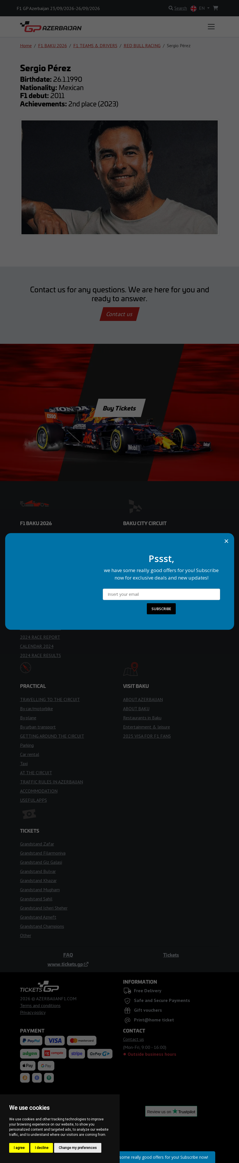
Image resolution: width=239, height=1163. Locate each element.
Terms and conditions (40, 1005)
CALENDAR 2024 (37, 646)
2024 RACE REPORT (40, 637)
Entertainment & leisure (146, 727)
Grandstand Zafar (37, 844)
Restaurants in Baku (142, 718)
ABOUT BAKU (136, 708)
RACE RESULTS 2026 (40, 600)
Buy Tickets (119, 408)
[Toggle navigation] (211, 26)
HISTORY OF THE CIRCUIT (149, 554)
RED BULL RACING (142, 45)
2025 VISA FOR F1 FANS (147, 736)
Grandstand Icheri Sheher (44, 908)
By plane (28, 718)
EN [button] (198, 8)
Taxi (24, 763)
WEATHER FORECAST (41, 564)
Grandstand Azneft (38, 917)
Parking (27, 745)
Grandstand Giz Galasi (41, 862)
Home (26, 45)
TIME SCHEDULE (37, 554)
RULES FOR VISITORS (144, 545)
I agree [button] (19, 1148)
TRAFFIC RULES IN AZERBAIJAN (51, 782)
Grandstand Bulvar (38, 871)
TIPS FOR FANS (35, 591)
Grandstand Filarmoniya (43, 853)
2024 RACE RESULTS (40, 655)
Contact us (119, 314)
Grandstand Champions (42, 926)
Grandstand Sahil (36, 899)
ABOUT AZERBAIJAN (143, 699)
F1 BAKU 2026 (52, 45)
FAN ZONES (135, 573)
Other (25, 935)
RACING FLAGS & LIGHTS (45, 582)
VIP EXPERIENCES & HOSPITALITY (158, 591)
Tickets (171, 954)
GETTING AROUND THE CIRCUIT (52, 736)
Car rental (29, 754)
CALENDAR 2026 (37, 545)
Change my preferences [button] (78, 1148)
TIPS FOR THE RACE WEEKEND (51, 573)
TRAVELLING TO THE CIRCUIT (50, 699)
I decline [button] (41, 1148)
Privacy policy (33, 1012)
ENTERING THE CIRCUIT (147, 536)
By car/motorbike (36, 708)
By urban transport (38, 727)
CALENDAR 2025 (37, 609)
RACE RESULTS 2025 (40, 628)
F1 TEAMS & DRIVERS (95, 45)
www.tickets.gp (68, 963)
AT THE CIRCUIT (36, 772)
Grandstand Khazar (38, 880)
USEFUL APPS (33, 800)
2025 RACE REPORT (40, 619)
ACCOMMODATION (39, 791)
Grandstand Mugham (40, 889)
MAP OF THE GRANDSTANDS (151, 582)
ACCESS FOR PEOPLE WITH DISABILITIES (164, 564)
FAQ (68, 954)
